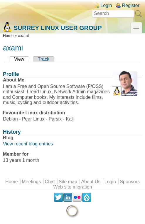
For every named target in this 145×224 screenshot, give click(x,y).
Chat (50, 181)
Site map (68, 181)
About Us (90, 181)
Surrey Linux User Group (52, 27)
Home (8, 35)
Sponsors (130, 181)
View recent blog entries (28, 143)
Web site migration (72, 186)
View (21, 59)
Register (130, 5)
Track (43, 59)
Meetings (31, 181)
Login (106, 5)
